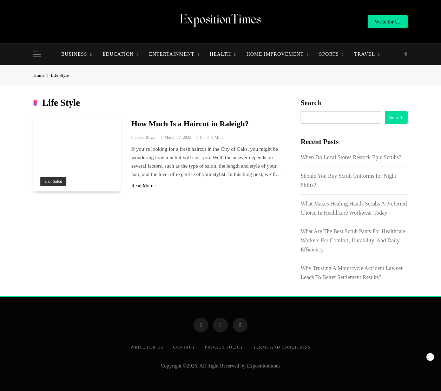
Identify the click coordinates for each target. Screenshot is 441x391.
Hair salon (53, 181)
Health (220, 54)
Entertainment (172, 54)
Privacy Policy (224, 347)
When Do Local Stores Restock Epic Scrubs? (351, 157)
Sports (329, 54)
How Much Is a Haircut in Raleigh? (190, 123)
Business (74, 54)
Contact (184, 347)
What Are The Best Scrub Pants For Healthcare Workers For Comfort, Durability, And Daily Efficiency (353, 240)
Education (118, 54)
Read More (143, 185)
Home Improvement (275, 54)
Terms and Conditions (281, 347)
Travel (364, 54)
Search (311, 103)
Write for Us (146, 347)
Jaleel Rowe (145, 137)
